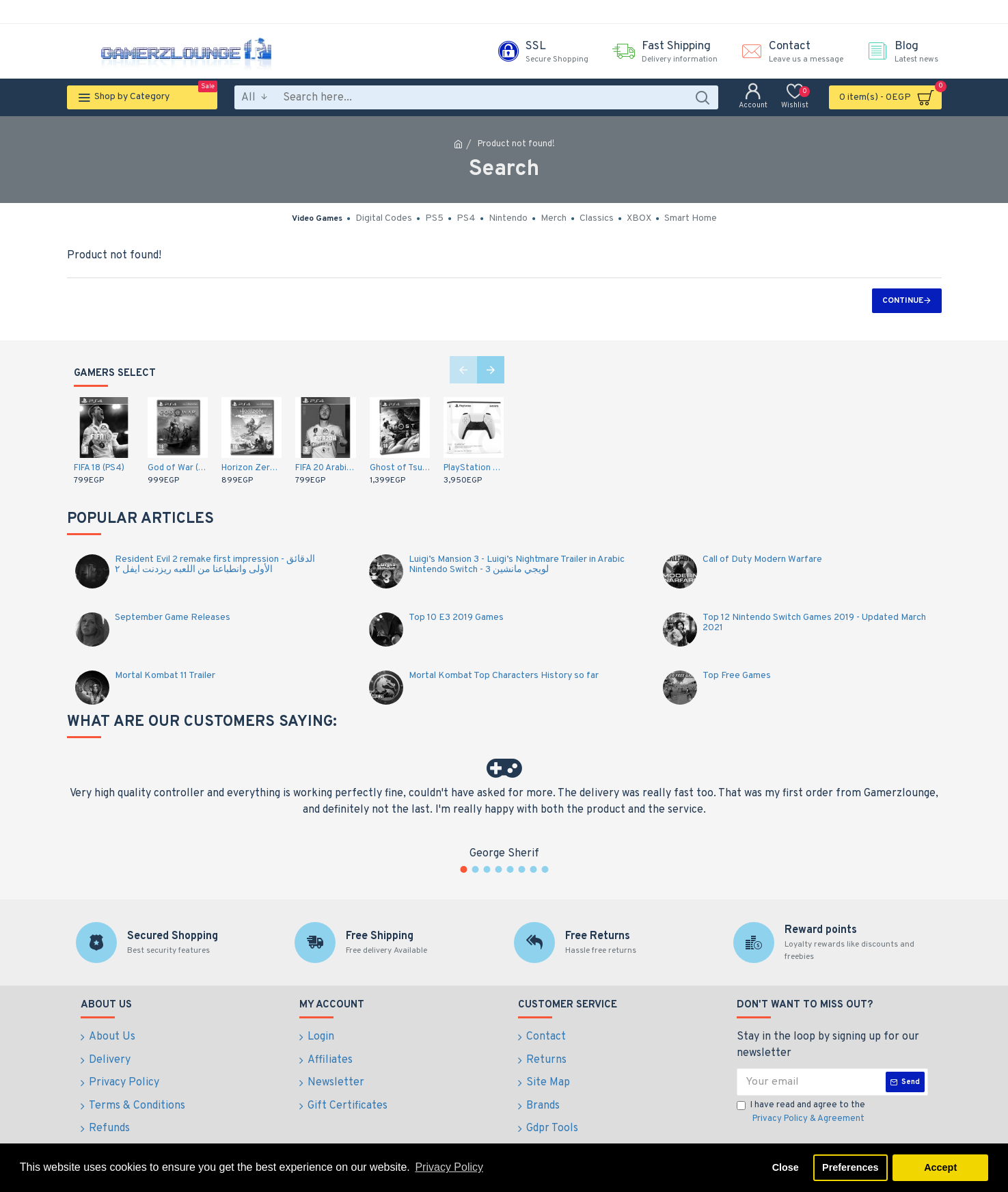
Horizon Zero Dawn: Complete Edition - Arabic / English (251, 468)
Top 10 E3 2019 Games (456, 617)
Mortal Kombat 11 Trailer (165, 675)
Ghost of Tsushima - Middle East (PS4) (400, 468)
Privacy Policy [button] (449, 1167)
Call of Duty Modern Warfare (762, 559)
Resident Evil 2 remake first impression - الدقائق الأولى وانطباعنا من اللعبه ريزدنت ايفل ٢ (215, 564)
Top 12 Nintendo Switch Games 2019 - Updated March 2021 (814, 623)
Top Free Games (737, 675)
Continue (902, 300)
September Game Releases (172, 617)
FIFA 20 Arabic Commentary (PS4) (325, 468)
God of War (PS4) (178, 468)
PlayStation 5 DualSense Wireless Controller (474, 468)
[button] (463, 369)
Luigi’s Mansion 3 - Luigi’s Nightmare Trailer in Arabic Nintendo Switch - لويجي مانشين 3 (517, 564)
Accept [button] (940, 1167)
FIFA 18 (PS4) (99, 468)
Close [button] (785, 1167)
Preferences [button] (850, 1167)
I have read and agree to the (802, 1113)
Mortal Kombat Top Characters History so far (504, 675)
